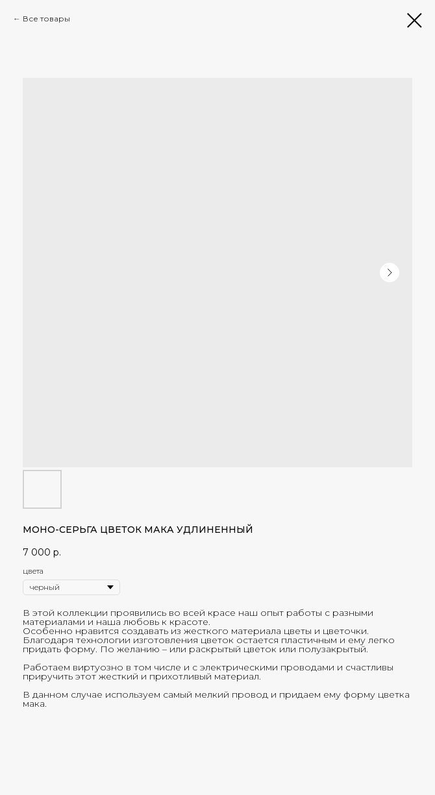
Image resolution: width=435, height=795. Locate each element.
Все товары (46, 18)
